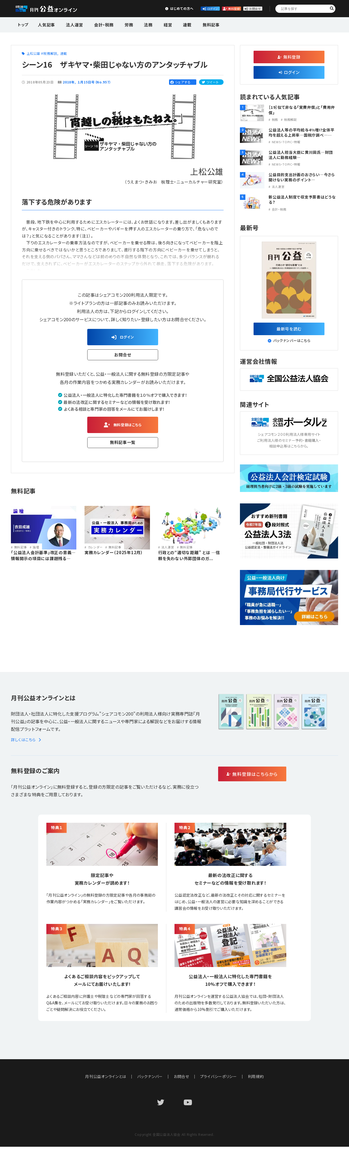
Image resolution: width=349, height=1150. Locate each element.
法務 (137, 24)
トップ (23, 24)
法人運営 (71, 24)
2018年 (69, 82)
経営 (153, 24)
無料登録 (206, 8)
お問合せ (246, 8)
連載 (170, 24)
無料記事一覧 (123, 446)
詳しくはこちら (27, 743)
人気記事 (46, 24)
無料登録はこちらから (275, 777)
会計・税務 (98, 24)
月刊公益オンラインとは (105, 1079)
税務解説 (50, 53)
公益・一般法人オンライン (54, 8)
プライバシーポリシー (218, 1079)
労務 (120, 24)
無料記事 (191, 24)
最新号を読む (289, 330)
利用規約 (256, 1079)
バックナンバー (150, 1079)
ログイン (165, 8)
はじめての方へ (124, 8)
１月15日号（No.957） (95, 82)
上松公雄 (33, 53)
